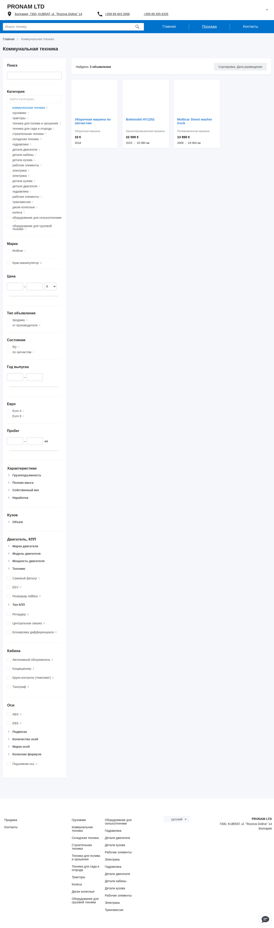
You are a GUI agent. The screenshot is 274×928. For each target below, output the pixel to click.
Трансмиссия (114, 910)
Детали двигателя (117, 838)
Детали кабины (115, 881)
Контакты (10, 827)
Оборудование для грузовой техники (85, 900)
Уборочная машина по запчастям (93, 121)
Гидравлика (113, 830)
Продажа (10, 820)
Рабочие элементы (118, 852)
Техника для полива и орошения (86, 857)
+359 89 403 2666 (117, 14)
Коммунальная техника (82, 828)
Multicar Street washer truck (194, 121)
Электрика (112, 859)
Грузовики (79, 820)
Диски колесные (83, 891)
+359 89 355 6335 (156, 14)
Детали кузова (115, 845)
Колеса (77, 884)
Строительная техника (82, 846)
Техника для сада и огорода (85, 868)
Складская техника (85, 838)
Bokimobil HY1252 (140, 119)
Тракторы (78, 877)
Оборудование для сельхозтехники (118, 821)
